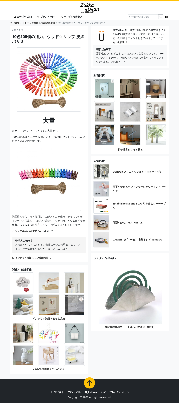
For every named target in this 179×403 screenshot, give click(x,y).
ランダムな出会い (71, 16)
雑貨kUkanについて (95, 392)
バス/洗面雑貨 (48, 22)
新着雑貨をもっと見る (130, 149)
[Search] (143, 17)
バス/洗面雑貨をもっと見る (48, 368)
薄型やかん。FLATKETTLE (128, 222)
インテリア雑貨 (30, 22)
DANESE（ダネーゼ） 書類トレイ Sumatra (137, 239)
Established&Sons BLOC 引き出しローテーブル (139, 205)
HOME (14, 22)
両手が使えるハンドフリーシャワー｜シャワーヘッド (139, 188)
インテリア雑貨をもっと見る (48, 318)
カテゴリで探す (23, 16)
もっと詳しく (120, 42)
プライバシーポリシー (120, 392)
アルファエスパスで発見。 (27, 230)
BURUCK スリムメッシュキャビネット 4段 (137, 171)
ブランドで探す (46, 16)
